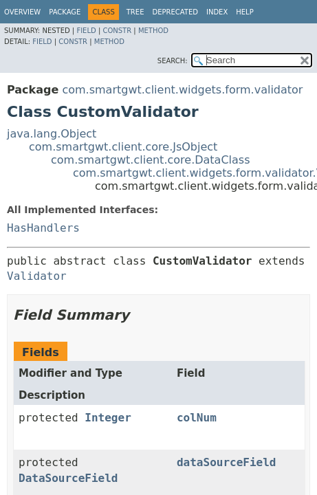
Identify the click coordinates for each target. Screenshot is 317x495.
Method (153, 30)
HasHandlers (43, 227)
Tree (135, 12)
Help (244, 12)
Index (217, 12)
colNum (197, 417)
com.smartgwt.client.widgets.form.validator (182, 89)
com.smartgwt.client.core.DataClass (150, 159)
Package (64, 12)
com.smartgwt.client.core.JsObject (123, 146)
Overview (22, 12)
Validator (37, 276)
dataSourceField (226, 462)
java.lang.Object (51, 133)
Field (86, 30)
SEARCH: (172, 61)
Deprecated (175, 12)
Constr (116, 30)
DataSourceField (68, 478)
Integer (108, 417)
